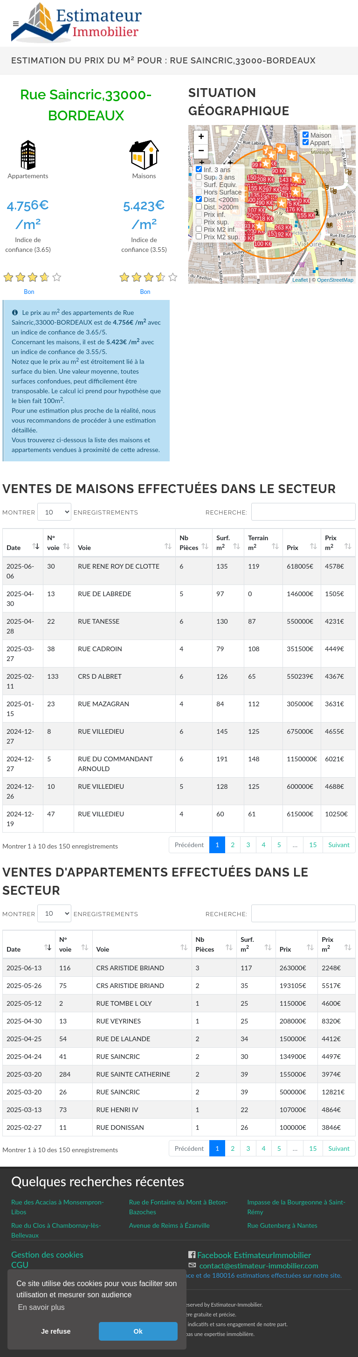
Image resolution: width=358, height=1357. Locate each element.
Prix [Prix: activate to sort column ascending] (292, 547)
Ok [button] (138, 1331)
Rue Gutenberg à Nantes (282, 1225)
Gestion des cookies (47, 1255)
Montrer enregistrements (70, 512)
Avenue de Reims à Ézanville (169, 1225)
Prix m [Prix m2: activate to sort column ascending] (331, 542)
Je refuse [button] (55, 1331)
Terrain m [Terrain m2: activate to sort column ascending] (258, 542)
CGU (19, 1265)
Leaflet (300, 280)
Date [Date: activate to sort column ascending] (14, 547)
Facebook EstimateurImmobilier (253, 1255)
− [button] (201, 152)
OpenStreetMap (335, 280)
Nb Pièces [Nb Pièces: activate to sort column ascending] (188, 542)
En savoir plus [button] (41, 1307)
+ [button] (201, 138)
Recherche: (281, 512)
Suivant (339, 845)
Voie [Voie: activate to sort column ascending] (84, 547)
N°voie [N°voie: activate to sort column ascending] (53, 542)
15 (313, 845)
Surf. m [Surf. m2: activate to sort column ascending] (223, 542)
